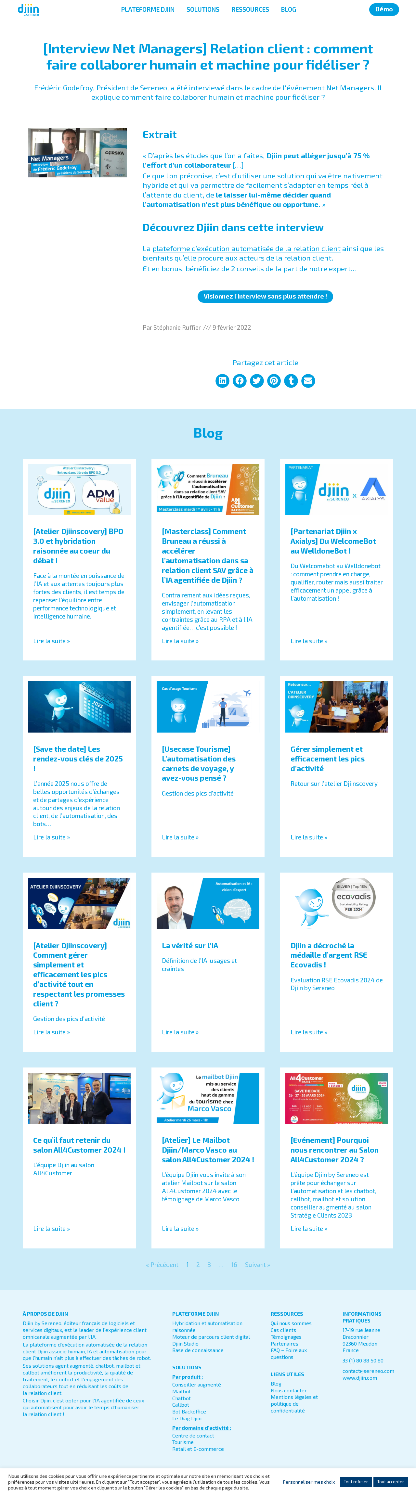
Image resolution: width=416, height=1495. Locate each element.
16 (234, 1264)
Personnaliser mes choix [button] (309, 1482)
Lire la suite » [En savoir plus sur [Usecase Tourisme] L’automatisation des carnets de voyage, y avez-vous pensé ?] (180, 837)
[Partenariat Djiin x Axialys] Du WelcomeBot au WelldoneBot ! (333, 541)
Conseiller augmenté (196, 1384)
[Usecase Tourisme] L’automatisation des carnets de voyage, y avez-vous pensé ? (199, 763)
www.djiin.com (360, 1377)
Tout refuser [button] (356, 1481)
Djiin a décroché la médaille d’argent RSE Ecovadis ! (329, 955)
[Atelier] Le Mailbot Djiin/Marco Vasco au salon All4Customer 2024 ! (208, 1149)
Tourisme (183, 1442)
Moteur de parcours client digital (211, 1337)
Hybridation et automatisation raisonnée (207, 1326)
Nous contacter (289, 1390)
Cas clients (283, 1330)
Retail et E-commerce (198, 1449)
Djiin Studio (185, 1343)
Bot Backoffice (189, 1411)
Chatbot (181, 1398)
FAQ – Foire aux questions (289, 1353)
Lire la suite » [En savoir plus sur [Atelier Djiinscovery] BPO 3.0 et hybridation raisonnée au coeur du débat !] (51, 641)
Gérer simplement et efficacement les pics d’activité (328, 758)
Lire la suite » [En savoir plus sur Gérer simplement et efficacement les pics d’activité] (309, 837)
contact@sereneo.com (368, 1371)
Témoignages (286, 1337)
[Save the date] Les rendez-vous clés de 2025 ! (78, 758)
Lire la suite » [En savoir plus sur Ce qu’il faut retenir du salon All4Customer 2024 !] (51, 1228)
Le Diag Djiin (187, 1418)
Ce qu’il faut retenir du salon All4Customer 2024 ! (79, 1144)
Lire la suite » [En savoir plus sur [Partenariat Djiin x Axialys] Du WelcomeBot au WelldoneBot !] (309, 641)
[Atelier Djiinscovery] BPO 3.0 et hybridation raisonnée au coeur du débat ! (78, 546)
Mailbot (181, 1391)
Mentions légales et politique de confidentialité (294, 1403)
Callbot (180, 1404)
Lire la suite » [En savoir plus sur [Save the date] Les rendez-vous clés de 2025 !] (51, 837)
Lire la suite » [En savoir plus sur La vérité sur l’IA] (180, 1032)
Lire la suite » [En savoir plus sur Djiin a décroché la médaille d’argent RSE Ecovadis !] (309, 1032)
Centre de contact (193, 1435)
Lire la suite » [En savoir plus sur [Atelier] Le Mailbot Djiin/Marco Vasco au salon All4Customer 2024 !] (180, 1228)
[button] (222, 381)
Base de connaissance (198, 1350)
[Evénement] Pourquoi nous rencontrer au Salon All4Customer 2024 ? (335, 1149)
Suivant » (257, 1264)
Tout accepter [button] (390, 1481)
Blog (276, 1383)
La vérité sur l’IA (190, 945)
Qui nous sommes (291, 1323)
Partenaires (284, 1343)
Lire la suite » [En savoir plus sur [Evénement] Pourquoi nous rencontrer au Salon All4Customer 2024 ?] (309, 1228)
